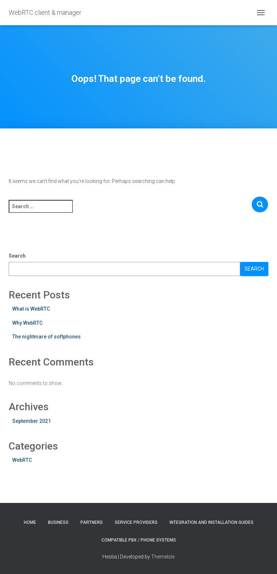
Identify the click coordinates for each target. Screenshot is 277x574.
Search (17, 256)
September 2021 (31, 421)
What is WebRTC (31, 309)
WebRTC (22, 460)
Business (58, 522)
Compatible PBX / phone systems (138, 540)
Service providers (136, 522)
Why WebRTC (27, 323)
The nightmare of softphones (46, 336)
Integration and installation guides (212, 522)
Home (30, 522)
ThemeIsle (163, 557)
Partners (91, 522)
